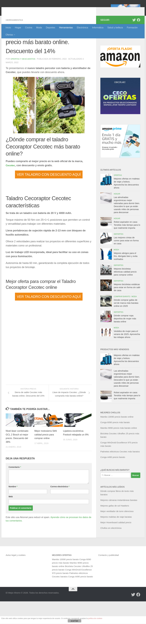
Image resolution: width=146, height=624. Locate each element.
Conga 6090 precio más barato (115, 445)
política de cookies (95, 618)
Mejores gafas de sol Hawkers (114, 528)
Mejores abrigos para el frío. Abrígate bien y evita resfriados (125, 278)
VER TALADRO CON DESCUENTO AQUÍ (49, 197)
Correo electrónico (59, 509)
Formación (132, 27)
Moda (39, 27)
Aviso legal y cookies (16, 577)
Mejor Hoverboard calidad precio (115, 545)
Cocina (28, 27)
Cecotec (11, 187)
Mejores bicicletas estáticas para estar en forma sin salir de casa (127, 310)
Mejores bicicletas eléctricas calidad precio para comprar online (125, 294)
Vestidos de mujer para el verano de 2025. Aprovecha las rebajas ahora (127, 357)
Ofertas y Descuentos (23, 81)
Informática (97, 27)
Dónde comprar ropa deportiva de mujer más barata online (125, 341)
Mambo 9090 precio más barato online (118, 450)
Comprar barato (122, 319)
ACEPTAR (74, 621)
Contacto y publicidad (108, 577)
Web (11, 519)
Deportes (50, 27)
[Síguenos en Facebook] (138, 42)
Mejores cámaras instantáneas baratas (118, 522)
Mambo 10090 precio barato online (116, 439)
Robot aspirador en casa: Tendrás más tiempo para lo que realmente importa (127, 247)
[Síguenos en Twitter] (134, 42)
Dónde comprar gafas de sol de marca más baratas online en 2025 (126, 325)
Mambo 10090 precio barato (65, 582)
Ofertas (9, 35)
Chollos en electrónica (110, 550)
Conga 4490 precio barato (112, 480)
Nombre (13, 509)
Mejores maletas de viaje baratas (116, 539)
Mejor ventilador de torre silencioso (117, 534)
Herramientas (66, 27)
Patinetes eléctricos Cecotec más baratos (120, 474)
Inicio (8, 27)
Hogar (18, 27)
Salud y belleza (115, 27)
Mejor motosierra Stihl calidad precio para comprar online (46, 457)
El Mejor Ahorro (27, 10)
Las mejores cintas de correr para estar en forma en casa (126, 263)
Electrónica (82, 27)
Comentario (15, 490)
